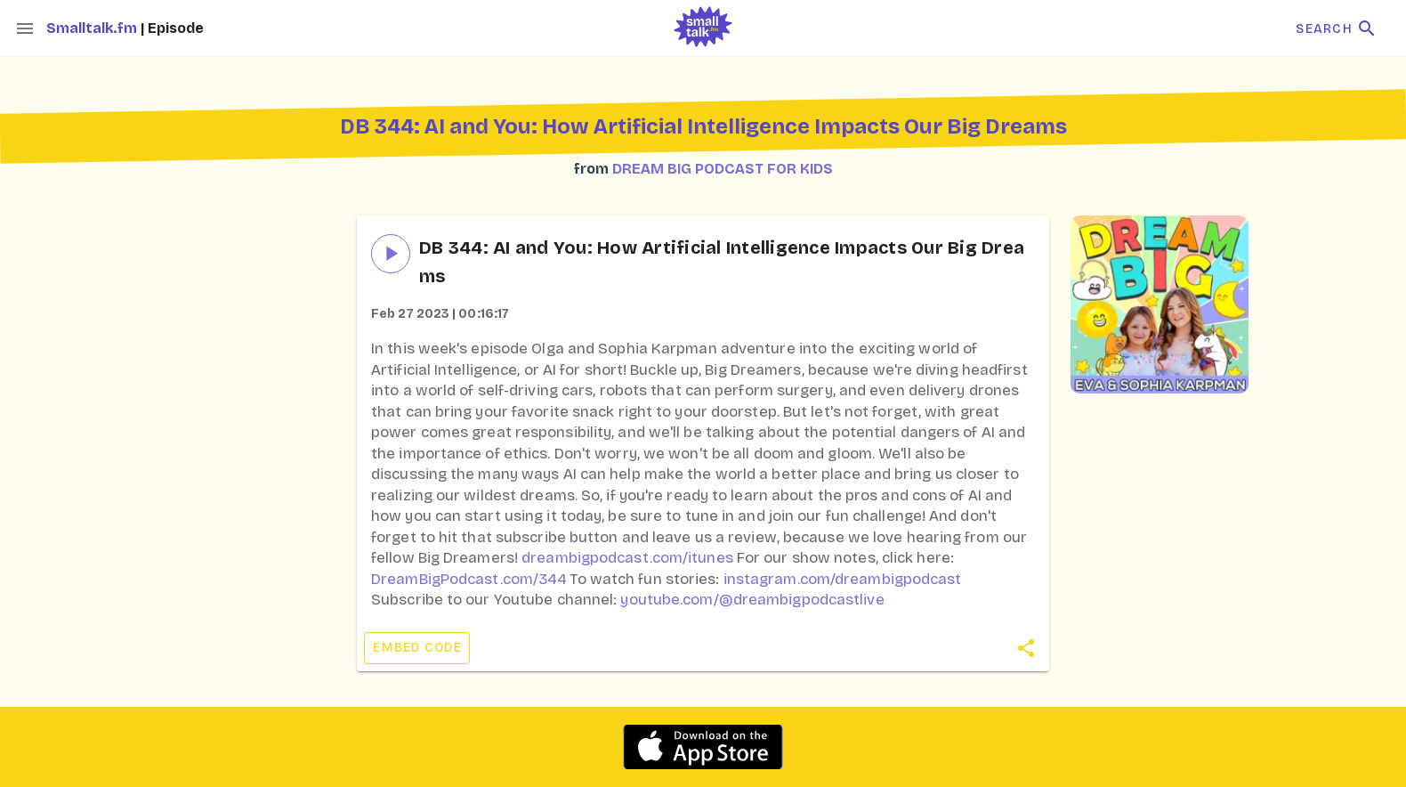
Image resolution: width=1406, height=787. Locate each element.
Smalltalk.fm (93, 28)
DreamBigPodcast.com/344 (468, 579)
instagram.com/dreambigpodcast (842, 579)
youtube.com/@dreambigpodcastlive (752, 599)
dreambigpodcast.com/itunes (627, 557)
